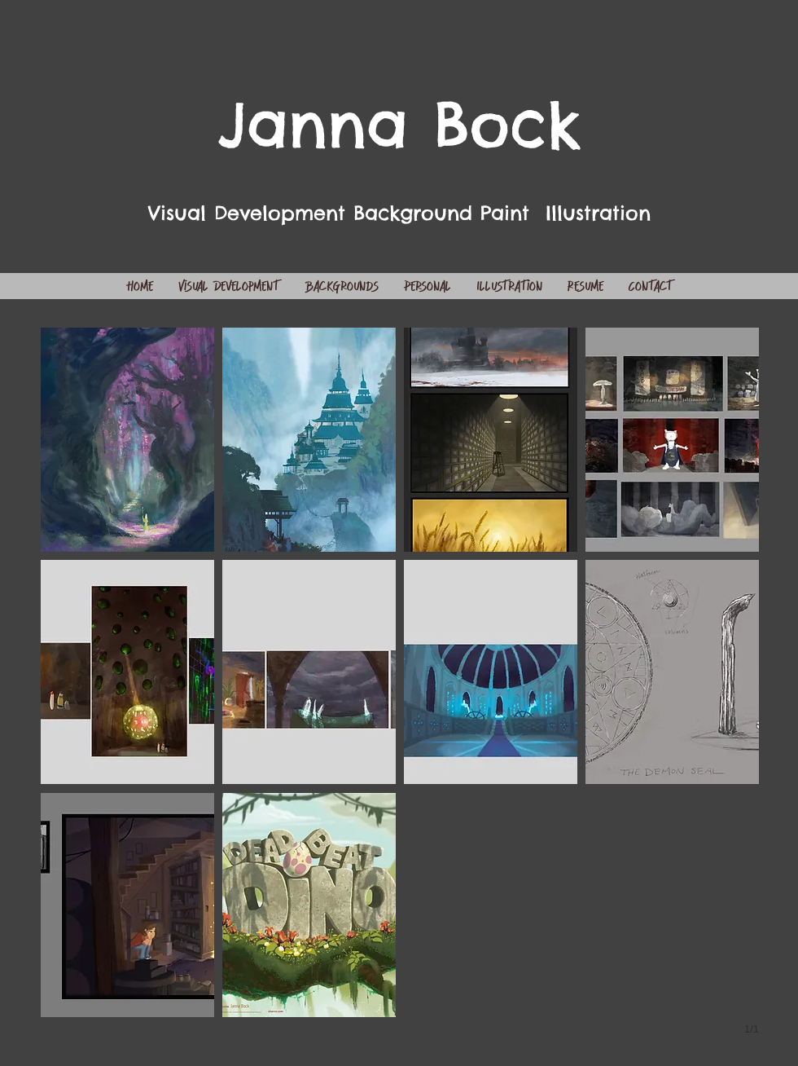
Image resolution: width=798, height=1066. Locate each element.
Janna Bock (399, 124)
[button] (127, 440)
